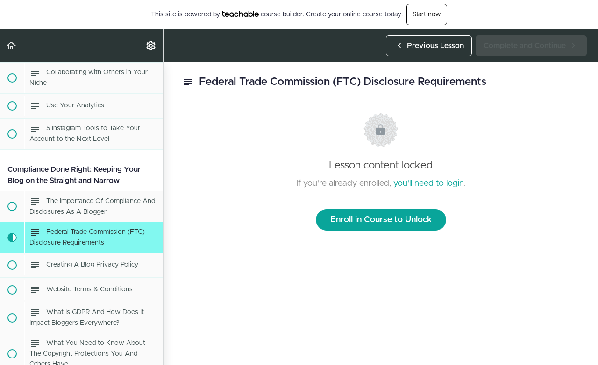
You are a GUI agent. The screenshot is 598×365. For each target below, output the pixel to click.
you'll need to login (428, 183)
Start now (427, 14)
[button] (11, 45)
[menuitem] (151, 45)
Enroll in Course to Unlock (381, 220)
